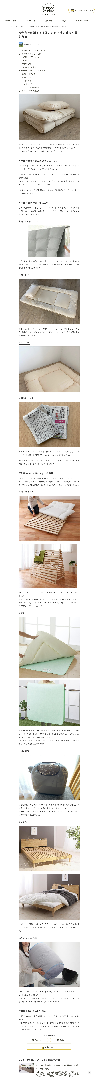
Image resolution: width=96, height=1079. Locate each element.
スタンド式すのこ (27, 74)
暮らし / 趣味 (10, 21)
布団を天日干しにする (29, 57)
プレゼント (30, 21)
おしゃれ (49, 21)
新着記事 (49, 1047)
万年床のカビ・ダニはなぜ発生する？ (33, 50)
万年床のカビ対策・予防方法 (30, 53)
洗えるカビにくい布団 (29, 87)
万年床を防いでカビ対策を (29, 90)
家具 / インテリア (83, 21)
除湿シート (25, 77)
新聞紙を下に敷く (27, 67)
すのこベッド (25, 84)
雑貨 (64, 21)
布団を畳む (25, 60)
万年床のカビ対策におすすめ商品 (32, 70)
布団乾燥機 (25, 80)
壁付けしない (26, 63)
